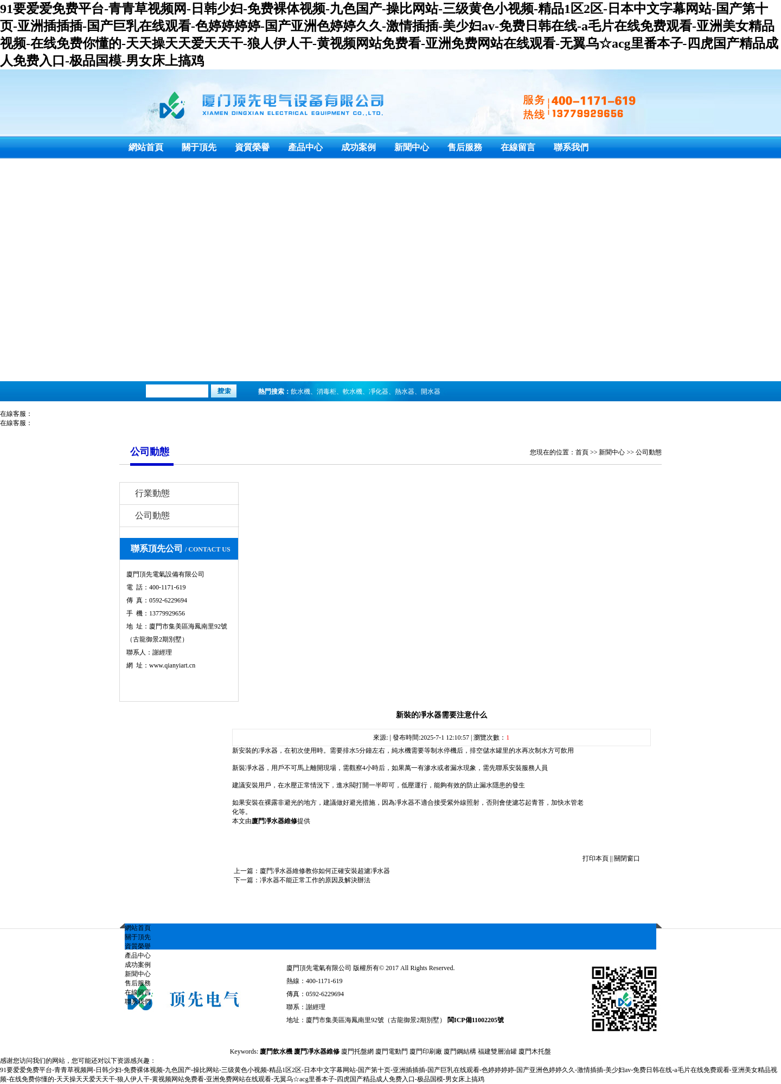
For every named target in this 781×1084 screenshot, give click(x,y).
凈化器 (378, 391)
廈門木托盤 (534, 1051)
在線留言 (518, 147)
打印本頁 (595, 858)
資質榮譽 (252, 147)
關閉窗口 (627, 858)
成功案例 (358, 147)
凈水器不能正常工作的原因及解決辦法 (315, 880)
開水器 (430, 391)
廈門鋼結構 (460, 1051)
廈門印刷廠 (425, 1051)
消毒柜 (326, 391)
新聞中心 (411, 147)
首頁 (581, 452)
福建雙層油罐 (497, 1051)
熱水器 (404, 391)
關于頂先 (199, 147)
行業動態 (152, 493)
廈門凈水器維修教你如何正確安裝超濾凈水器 (325, 871)
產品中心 (305, 147)
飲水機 (300, 391)
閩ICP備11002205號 (475, 1020)
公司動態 (649, 452)
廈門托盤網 (357, 1051)
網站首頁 (146, 147)
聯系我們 (571, 147)
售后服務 (464, 147)
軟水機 (352, 391)
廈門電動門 (391, 1051)
